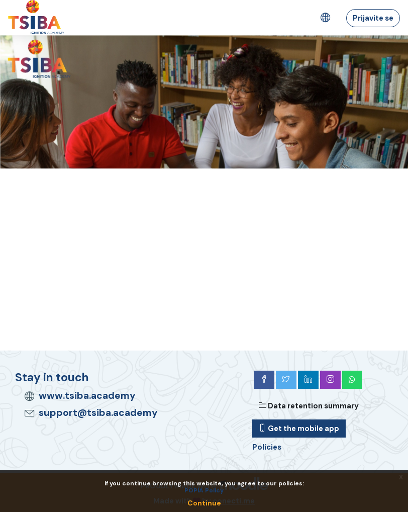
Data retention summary (309, 406)
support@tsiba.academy (98, 412)
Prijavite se (373, 18)
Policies (266, 447)
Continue (204, 502)
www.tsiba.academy (87, 395)
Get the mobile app (299, 428)
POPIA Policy (204, 490)
